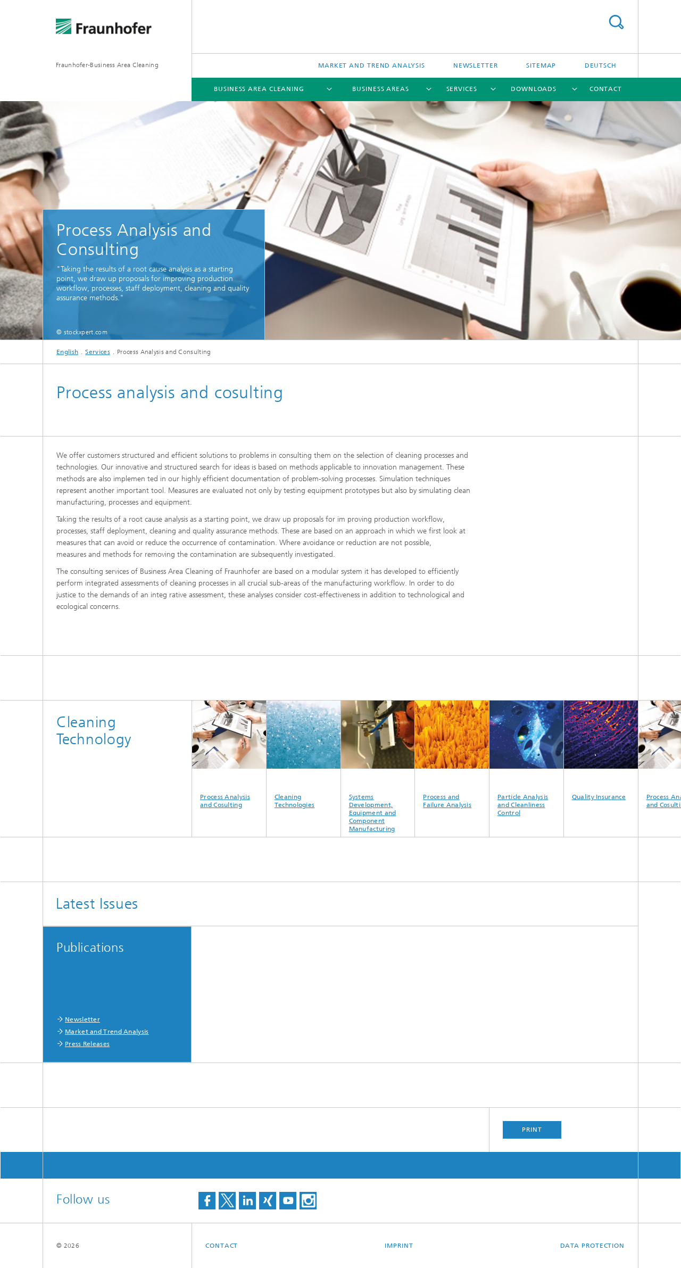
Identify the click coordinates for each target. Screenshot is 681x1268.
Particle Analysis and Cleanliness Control (526, 759)
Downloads (534, 89)
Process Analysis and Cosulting (229, 755)
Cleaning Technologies (303, 755)
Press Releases (87, 1044)
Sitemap (541, 65)
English (67, 352)
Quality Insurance (601, 751)
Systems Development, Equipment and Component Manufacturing (378, 767)
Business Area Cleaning (259, 89)
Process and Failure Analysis (452, 755)
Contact (605, 89)
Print (532, 1129)
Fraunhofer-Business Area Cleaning (107, 65)
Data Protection (592, 1245)
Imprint (399, 1245)
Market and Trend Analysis (371, 65)
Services (461, 89)
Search (616, 22)
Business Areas (380, 89)
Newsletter (475, 65)
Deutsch (601, 65)
